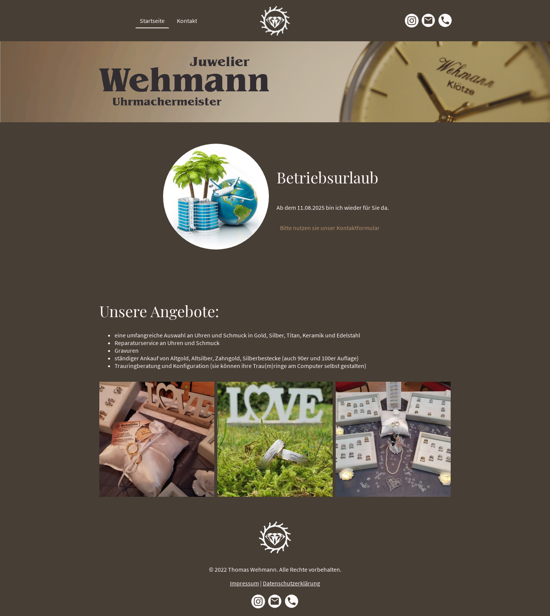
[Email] (428, 21)
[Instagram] (412, 21)
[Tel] (445, 21)
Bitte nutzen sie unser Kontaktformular (330, 228)
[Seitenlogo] (275, 21)
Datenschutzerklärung (291, 583)
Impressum (244, 583)
